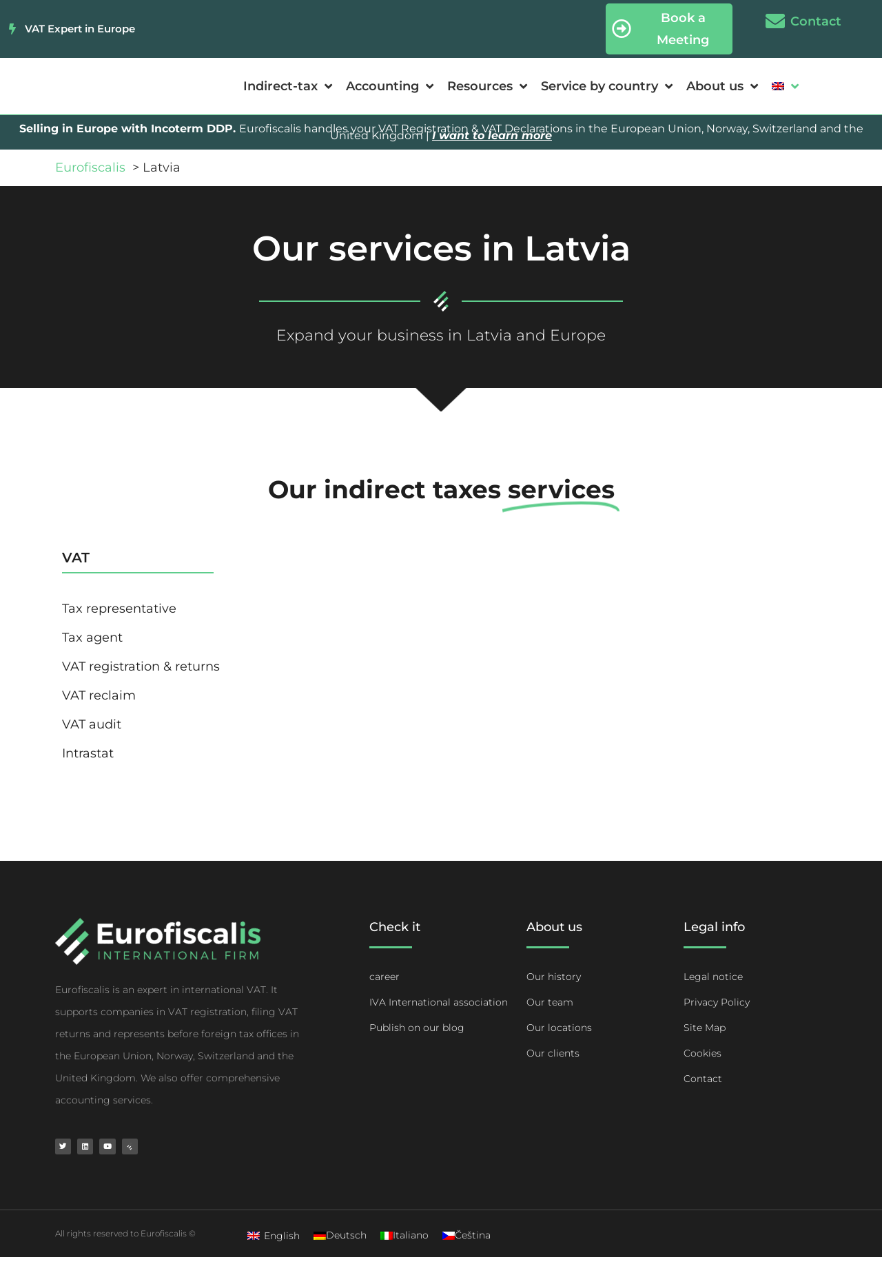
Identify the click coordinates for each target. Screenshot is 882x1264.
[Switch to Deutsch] (340, 1242)
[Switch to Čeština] (466, 1242)
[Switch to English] (273, 1242)
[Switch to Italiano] (404, 1242)
